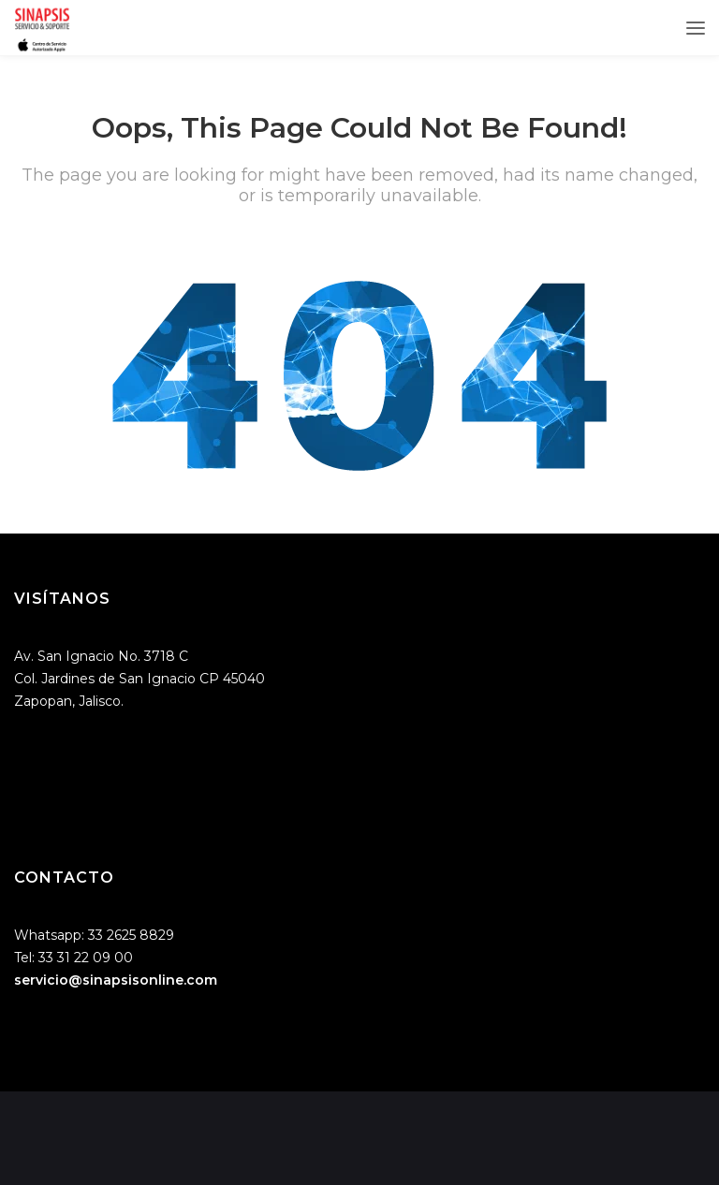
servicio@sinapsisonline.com (115, 980)
